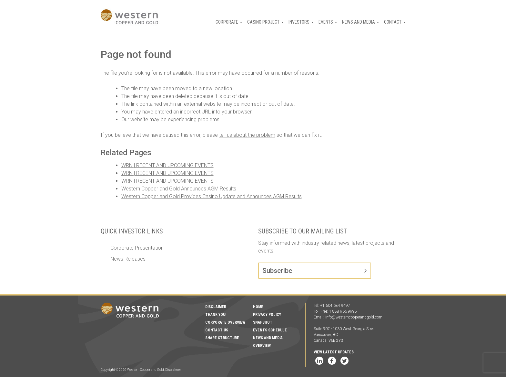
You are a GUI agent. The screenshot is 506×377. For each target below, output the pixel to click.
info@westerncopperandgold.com (353, 317)
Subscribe (277, 271)
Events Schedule (270, 330)
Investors (301, 22)
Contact (395, 22)
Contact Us (216, 330)
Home (258, 307)
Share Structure (222, 338)
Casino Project (265, 22)
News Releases (128, 259)
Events (328, 22)
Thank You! (215, 314)
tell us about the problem (247, 135)
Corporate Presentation (137, 248)
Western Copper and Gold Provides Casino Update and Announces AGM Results (211, 196)
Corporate (229, 22)
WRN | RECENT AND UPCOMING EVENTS (167, 165)
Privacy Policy (267, 314)
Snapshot (262, 322)
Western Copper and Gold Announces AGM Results (178, 189)
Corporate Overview (225, 322)
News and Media (360, 22)
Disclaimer (215, 307)
